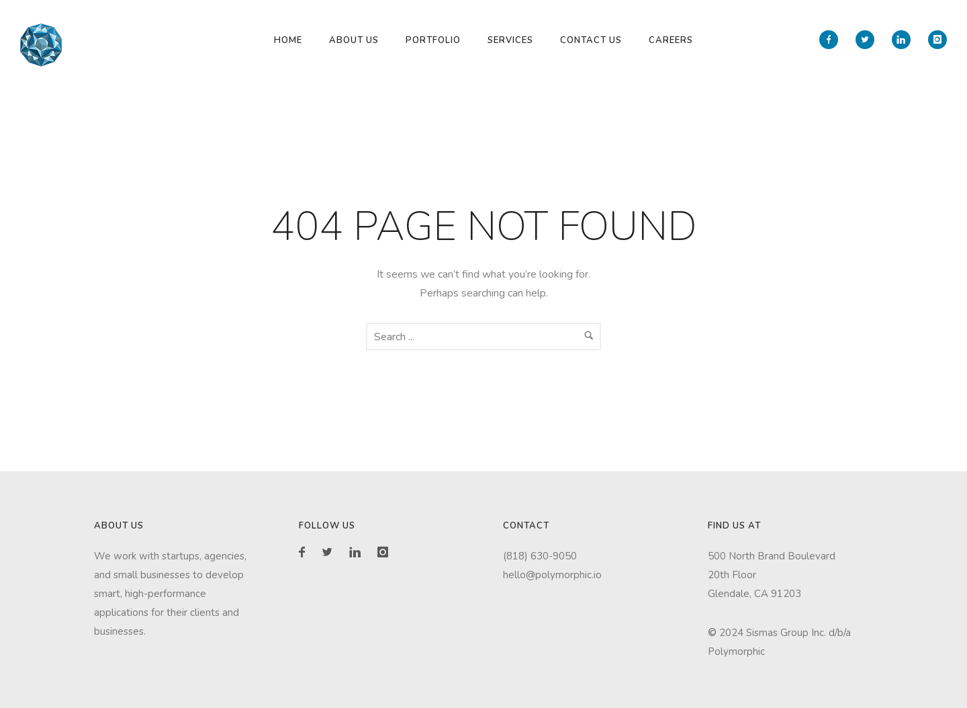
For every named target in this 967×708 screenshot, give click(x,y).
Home (288, 40)
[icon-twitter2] (868, 39)
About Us (354, 40)
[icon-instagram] (937, 39)
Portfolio (433, 40)
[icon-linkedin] (904, 39)
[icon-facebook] (832, 39)
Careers (671, 40)
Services (510, 40)
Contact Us (591, 40)
